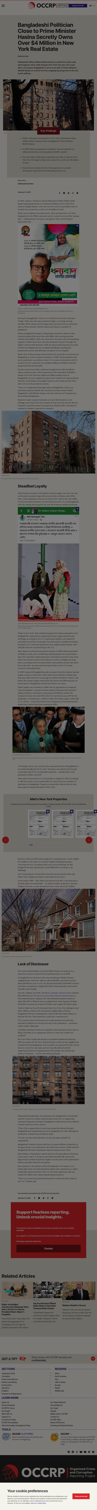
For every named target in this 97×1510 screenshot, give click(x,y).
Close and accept (81, 1496)
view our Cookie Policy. (38, 1503)
